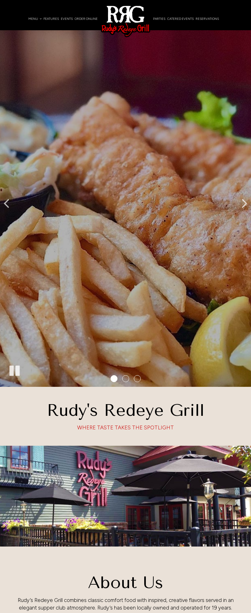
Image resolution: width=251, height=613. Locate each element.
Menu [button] (35, 18)
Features (51, 18)
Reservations (207, 18)
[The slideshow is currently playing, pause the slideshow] (14, 369)
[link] (125, 21)
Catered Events (180, 18)
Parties (159, 18)
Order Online (86, 18)
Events (67, 18)
